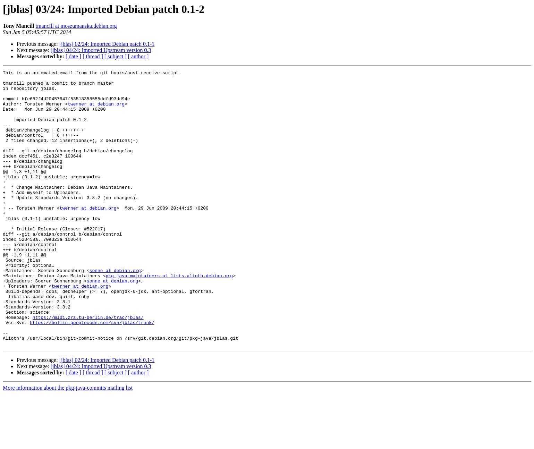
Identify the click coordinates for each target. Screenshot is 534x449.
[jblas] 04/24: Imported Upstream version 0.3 (101, 50)
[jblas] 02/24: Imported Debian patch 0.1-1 (107, 44)
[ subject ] (115, 56)
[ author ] (138, 56)
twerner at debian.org (96, 111)
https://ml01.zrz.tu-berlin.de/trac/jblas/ (88, 367)
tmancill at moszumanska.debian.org (76, 26)
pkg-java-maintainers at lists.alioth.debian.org (169, 317)
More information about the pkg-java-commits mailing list (68, 443)
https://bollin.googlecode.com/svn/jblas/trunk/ (92, 373)
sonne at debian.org (115, 311)
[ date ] (73, 56)
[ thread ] (93, 56)
